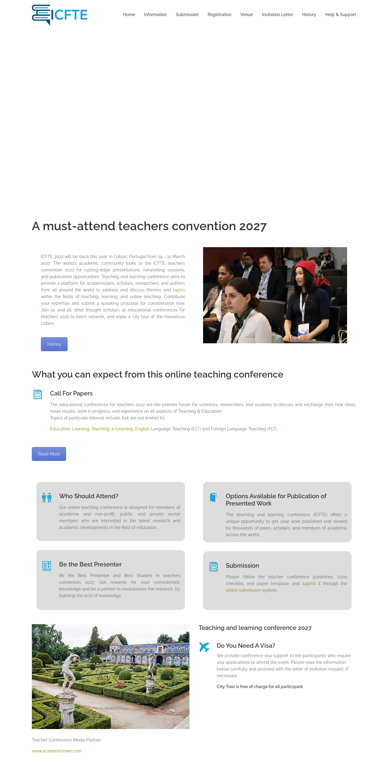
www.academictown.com (57, 750)
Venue (246, 14)
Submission (187, 14)
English (142, 428)
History (309, 14)
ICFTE (159, 263)
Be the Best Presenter (90, 564)
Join (45, 310)
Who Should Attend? (89, 496)
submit (309, 583)
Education (60, 428)
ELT (196, 428)
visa (268, 655)
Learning (80, 428)
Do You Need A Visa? (246, 645)
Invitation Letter (277, 14)
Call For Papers (71, 393)
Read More (49, 454)
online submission (243, 590)
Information (155, 14)
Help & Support (340, 14)
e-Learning (121, 428)
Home (129, 14)
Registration (219, 14)
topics (179, 289)
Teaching (100, 428)
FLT (272, 428)
